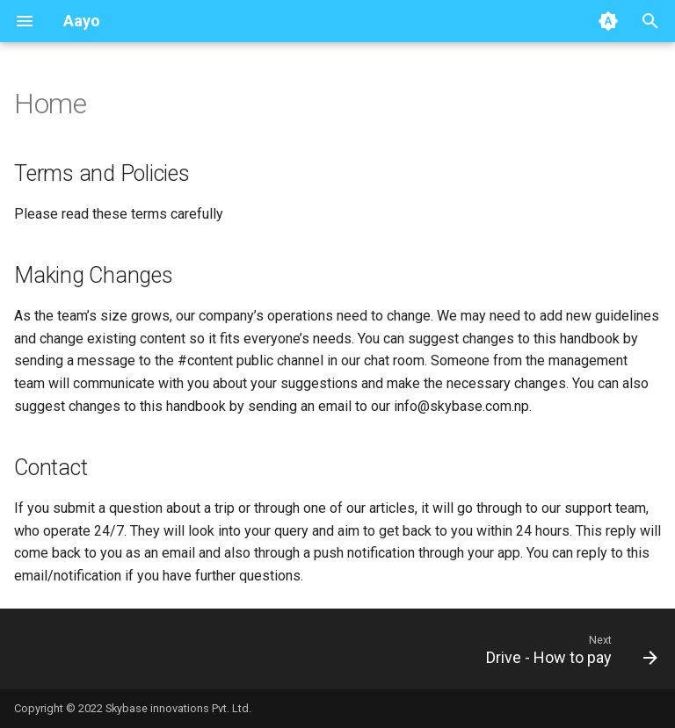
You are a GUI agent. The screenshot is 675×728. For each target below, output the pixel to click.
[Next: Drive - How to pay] (567, 649)
